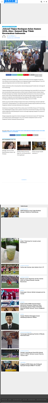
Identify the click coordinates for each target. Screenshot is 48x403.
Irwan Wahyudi (11, 36)
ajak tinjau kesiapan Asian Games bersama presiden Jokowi (25, 130)
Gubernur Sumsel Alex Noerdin (10, 131)
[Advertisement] (24, 13)
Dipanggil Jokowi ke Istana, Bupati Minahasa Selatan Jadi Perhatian (8, 152)
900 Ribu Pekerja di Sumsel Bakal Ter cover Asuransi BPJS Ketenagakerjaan (24, 153)
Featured (42, 130)
